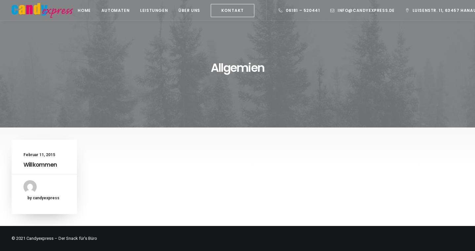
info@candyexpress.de (366, 10)
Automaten (115, 10)
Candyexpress (40, 238)
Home (84, 10)
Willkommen (40, 165)
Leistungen (154, 10)
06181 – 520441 (303, 10)
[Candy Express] (42, 10)
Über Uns (189, 10)
